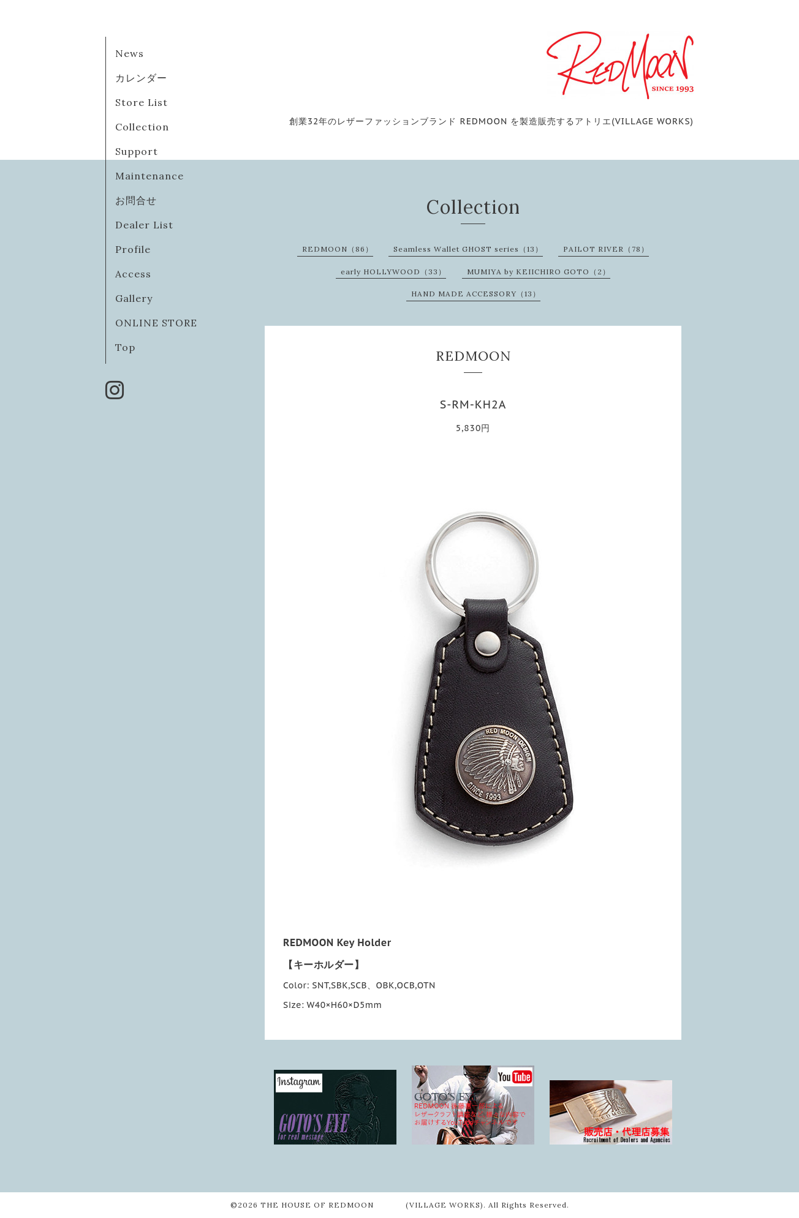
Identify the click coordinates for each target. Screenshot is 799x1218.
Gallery (134, 298)
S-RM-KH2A (473, 404)
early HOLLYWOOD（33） (393, 271)
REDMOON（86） (337, 249)
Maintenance (149, 176)
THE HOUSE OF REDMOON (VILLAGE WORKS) (371, 1204)
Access (133, 274)
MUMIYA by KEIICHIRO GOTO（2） (538, 271)
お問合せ (136, 200)
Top (125, 347)
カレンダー (141, 78)
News (129, 53)
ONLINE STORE (156, 323)
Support (136, 151)
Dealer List (144, 225)
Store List (141, 102)
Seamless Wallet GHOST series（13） (468, 249)
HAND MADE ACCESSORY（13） (475, 293)
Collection (142, 127)
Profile (133, 249)
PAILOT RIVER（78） (606, 249)
